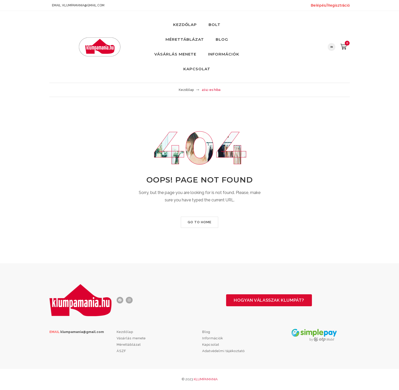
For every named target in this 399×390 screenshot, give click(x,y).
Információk (223, 54)
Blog (222, 39)
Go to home (199, 222)
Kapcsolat (196, 68)
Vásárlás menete (175, 54)
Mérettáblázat (185, 39)
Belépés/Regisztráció (330, 5)
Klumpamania (206, 379)
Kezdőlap (185, 24)
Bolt (215, 24)
